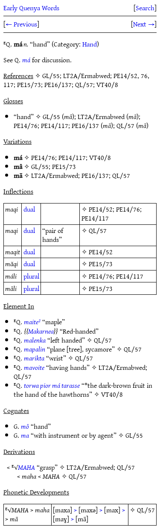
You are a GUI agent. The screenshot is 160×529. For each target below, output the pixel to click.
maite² (32, 322)
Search (145, 8)
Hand (89, 44)
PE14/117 (54, 125)
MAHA (26, 467)
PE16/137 (85, 125)
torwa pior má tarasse (52, 385)
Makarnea (41, 331)
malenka (35, 340)
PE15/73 (64, 166)
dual (29, 209)
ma (25, 435)
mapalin (34, 349)
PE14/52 (101, 209)
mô (25, 426)
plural (31, 276)
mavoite (34, 367)
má (26, 60)
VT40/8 (100, 157)
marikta (34, 358)
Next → (143, 24)
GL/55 (51, 116)
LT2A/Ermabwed (101, 116)
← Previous (21, 24)
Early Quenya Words (31, 8)
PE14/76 (26, 125)
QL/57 (125, 125)
